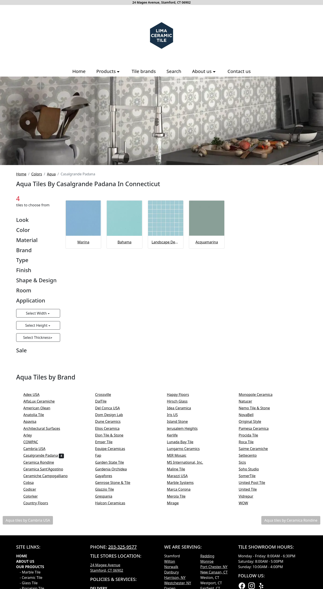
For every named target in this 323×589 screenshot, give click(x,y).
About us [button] (202, 71)
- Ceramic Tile (31, 577)
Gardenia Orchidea (114, 469)
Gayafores (106, 475)
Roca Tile (249, 441)
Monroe (207, 561)
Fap (101, 455)
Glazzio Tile (108, 489)
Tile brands (144, 71)
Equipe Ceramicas (114, 448)
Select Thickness (36, 337)
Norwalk (171, 566)
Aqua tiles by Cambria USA (28, 520)
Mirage (176, 503)
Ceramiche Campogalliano (48, 475)
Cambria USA (37, 448)
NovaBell (249, 414)
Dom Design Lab (112, 414)
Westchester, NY (177, 582)
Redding (207, 556)
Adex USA (34, 394)
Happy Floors (181, 394)
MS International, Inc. (188, 462)
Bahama (124, 242)
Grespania (106, 496)
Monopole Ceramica (258, 394)
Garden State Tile (113, 462)
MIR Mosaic (180, 455)
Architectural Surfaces (44, 428)
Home (78, 71)
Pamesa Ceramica (257, 428)
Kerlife (175, 435)
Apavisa (32, 421)
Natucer (249, 401)
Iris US (176, 414)
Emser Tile (107, 441)
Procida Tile (251, 435)
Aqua (51, 174)
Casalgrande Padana (43, 455)
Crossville (106, 394)
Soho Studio (252, 469)
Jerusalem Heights (185, 428)
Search (173, 71)
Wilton (169, 561)
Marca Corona (181, 489)
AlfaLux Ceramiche (42, 401)
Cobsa (31, 482)
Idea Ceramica (182, 408)
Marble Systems (183, 482)
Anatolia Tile (37, 414)
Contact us (239, 71)
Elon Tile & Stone (112, 435)
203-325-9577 (122, 547)
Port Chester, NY (213, 566)
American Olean (39, 408)
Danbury (171, 572)
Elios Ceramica (110, 428)
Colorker (33, 496)
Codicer (32, 489)
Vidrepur (250, 496)
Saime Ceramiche (256, 448)
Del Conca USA (110, 408)
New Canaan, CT (214, 572)
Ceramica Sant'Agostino (46, 469)
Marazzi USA (180, 475)
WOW (247, 503)
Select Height (36, 325)
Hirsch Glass (180, 401)
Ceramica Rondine (41, 462)
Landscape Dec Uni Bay (166, 242)
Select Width (37, 313)
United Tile (251, 489)
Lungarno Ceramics (186, 448)
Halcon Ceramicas (113, 503)
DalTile (104, 401)
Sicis (246, 462)
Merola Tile (179, 496)
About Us (25, 561)
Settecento (251, 455)
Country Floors (38, 503)
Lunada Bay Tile (184, 441)
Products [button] (106, 71)
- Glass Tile (29, 582)
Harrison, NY (175, 577)
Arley (30, 435)
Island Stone (181, 421)
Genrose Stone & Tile (116, 482)
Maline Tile (179, 469)
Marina (83, 242)
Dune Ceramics (111, 421)
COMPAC (33, 441)
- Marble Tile (30, 572)
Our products (30, 566)
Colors (36, 174)
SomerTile (251, 475)
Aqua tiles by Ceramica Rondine (290, 520)
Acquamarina (207, 242)
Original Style (254, 421)
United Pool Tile (255, 482)
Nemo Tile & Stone (259, 408)
